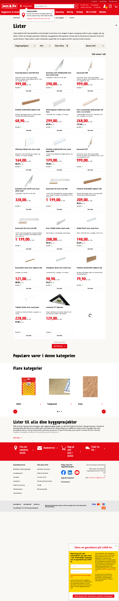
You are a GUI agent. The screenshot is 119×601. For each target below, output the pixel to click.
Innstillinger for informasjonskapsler (25, 545)
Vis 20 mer (58, 339)
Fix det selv (84, 5)
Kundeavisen (18, 511)
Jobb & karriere (85, 7)
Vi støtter (97, 7)
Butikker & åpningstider (22, 507)
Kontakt (16, 515)
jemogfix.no (17, 541)
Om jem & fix (41, 515)
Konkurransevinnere (44, 519)
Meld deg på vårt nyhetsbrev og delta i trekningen (93, 596)
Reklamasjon (18, 527)
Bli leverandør (42, 527)
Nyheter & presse (43, 507)
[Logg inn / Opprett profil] (104, 6)
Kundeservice (113, 1)
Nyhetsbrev (103, 1)
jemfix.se (37, 541)
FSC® (39, 523)
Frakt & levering (19, 523)
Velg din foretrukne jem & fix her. (38, 18)
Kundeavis (94, 5)
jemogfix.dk (27, 541)
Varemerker (17, 531)
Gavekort (94, 1)
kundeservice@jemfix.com (97, 515)
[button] (56, 395)
